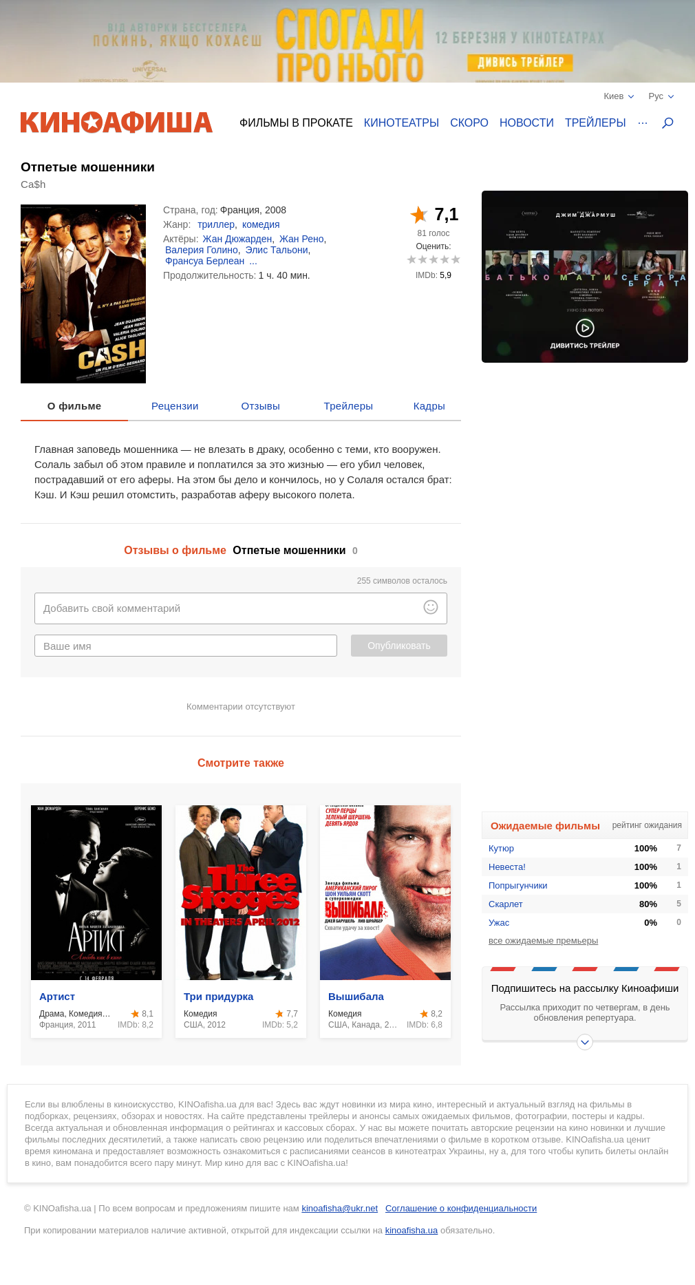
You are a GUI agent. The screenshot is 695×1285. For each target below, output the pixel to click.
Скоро (469, 123)
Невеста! (507, 867)
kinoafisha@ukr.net (339, 1208)
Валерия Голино (201, 249)
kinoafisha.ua (411, 1230)
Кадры (429, 406)
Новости (527, 123)
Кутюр (501, 848)
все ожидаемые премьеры (543, 940)
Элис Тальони (277, 249)
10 (455, 259)
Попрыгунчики (518, 885)
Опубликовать (399, 645)
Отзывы (261, 406)
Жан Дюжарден (237, 238)
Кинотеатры (401, 123)
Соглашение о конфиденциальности (461, 1208)
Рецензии (175, 406)
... (253, 260)
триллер (216, 224)
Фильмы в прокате (296, 123)
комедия (261, 224)
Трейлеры (595, 123)
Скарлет (506, 904)
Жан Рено (301, 238)
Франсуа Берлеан (204, 260)
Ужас (499, 922)
